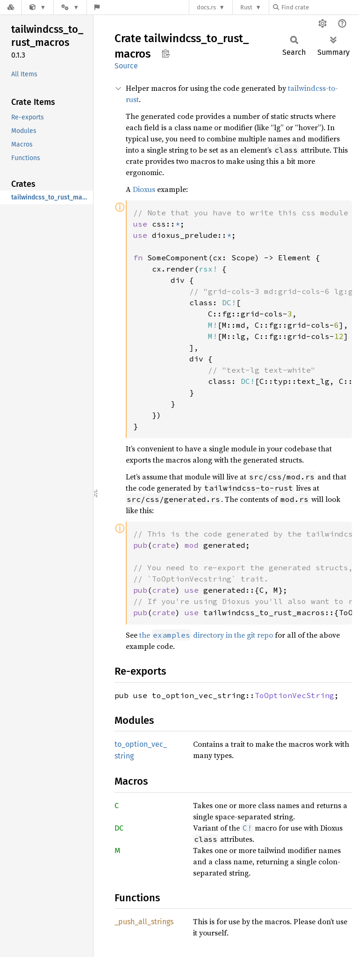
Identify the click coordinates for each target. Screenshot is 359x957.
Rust (246, 7)
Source (126, 65)
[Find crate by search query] (319, 7)
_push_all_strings (144, 921)
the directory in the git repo (206, 635)
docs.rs (206, 7)
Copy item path (165, 53)
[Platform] (70, 7)
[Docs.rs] (11, 7)
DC (119, 828)
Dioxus (144, 189)
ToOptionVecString (294, 695)
